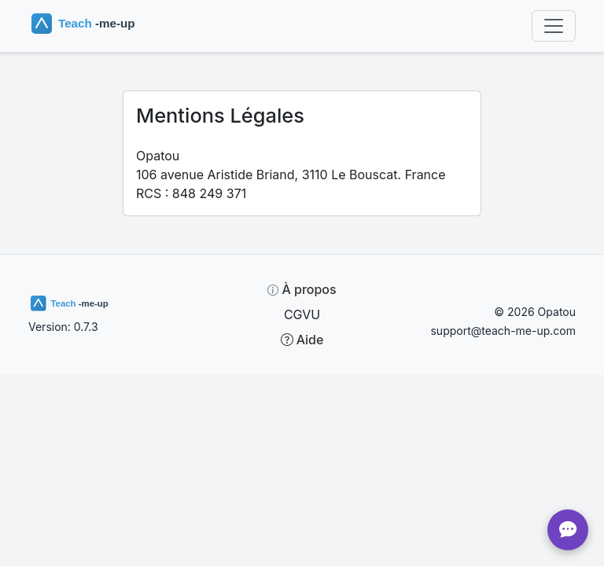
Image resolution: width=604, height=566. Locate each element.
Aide (302, 339)
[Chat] (567, 529)
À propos (301, 289)
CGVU (302, 314)
